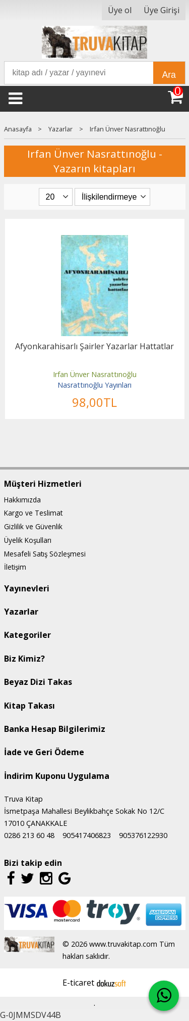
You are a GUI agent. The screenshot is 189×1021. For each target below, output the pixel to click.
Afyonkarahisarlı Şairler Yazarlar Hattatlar (94, 346)
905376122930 (143, 835)
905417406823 (86, 835)
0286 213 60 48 (29, 835)
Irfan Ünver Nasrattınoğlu (95, 374)
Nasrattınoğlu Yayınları (94, 385)
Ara (169, 75)
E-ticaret (78, 982)
